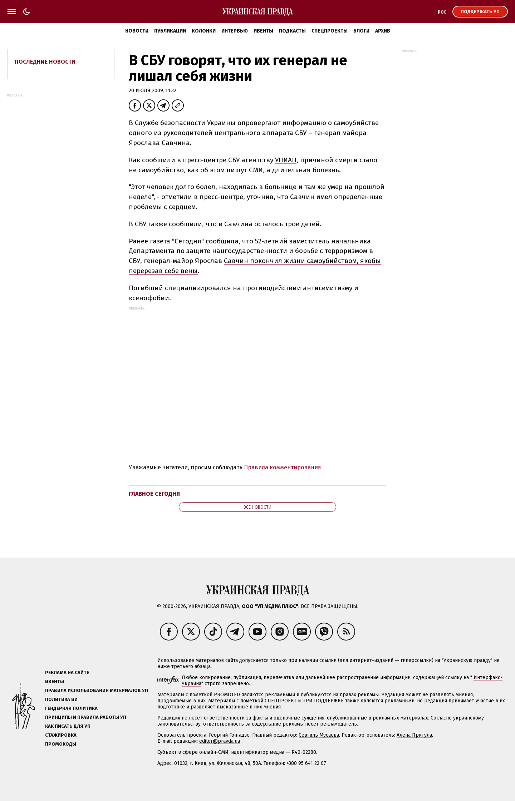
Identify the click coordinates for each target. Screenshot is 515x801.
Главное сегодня (154, 493)
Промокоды (60, 744)
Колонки (204, 31)
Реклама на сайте (67, 672)
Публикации (170, 31)
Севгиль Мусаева (319, 735)
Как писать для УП (67, 726)
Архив (382, 31)
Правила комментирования (282, 467)
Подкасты (292, 31)
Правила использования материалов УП (96, 690)
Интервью (234, 31)
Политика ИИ (61, 699)
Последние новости (45, 61)
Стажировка (61, 735)
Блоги (361, 31)
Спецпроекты (330, 31)
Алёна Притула (414, 735)
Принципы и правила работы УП (85, 717)
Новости (136, 31)
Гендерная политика (71, 708)
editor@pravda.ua (219, 741)
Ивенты (263, 31)
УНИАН (285, 160)
